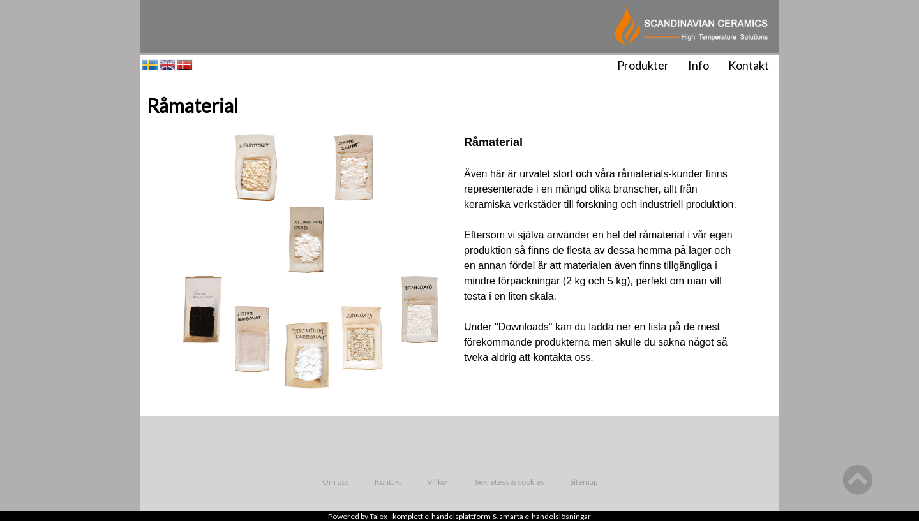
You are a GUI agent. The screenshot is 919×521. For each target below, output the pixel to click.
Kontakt (748, 65)
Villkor (438, 482)
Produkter (643, 65)
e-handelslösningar (558, 516)
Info (698, 65)
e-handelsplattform (457, 516)
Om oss (335, 482)
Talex (378, 516)
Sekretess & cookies (509, 482)
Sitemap (583, 482)
